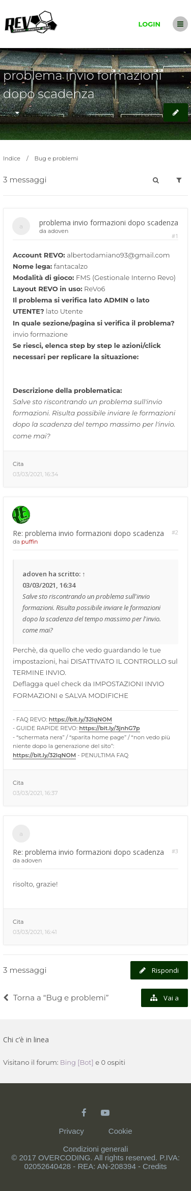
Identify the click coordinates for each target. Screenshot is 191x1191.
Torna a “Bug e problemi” (55, 997)
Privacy (71, 1131)
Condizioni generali (95, 1149)
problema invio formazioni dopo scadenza (108, 222)
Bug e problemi (56, 158)
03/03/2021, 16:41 (35, 932)
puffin (29, 541)
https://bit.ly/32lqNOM (80, 719)
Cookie (120, 1131)
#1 (175, 236)
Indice (11, 158)
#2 (175, 532)
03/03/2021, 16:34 (35, 474)
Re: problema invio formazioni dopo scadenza (88, 533)
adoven (58, 231)
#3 (175, 851)
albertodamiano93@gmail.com (118, 255)
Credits (155, 1166)
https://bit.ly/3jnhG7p (109, 728)
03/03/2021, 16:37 (35, 793)
